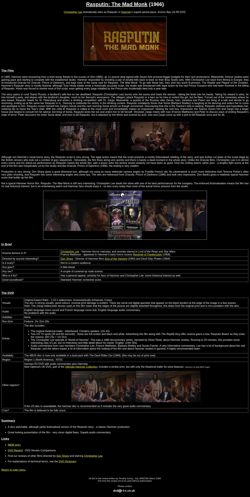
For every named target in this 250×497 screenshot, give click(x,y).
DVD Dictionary (67, 461)
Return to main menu (13, 469)
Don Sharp (67, 258)
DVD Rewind (15, 450)
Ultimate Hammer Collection (81, 366)
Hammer (126, 12)
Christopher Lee (73, 12)
